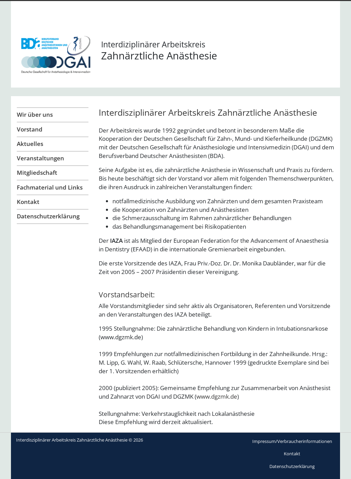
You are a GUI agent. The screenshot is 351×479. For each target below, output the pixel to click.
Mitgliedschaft (37, 172)
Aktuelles (30, 144)
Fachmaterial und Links (50, 187)
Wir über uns (35, 114)
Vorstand (30, 129)
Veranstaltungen (40, 158)
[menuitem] (292, 441)
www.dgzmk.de (216, 396)
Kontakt (28, 202)
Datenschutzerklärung (48, 216)
